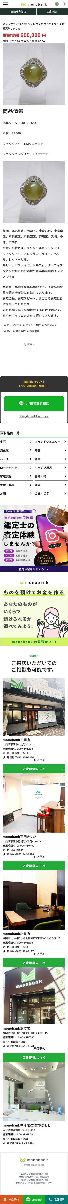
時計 (37, 450)
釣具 (37, 459)
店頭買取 (20, 331)
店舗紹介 (52, 11)
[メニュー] (5, 4)
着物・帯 (40, 476)
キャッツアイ (14, 325)
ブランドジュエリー (48, 441)
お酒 (3, 493)
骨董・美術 (7, 485)
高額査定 (34, 331)
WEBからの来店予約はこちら (34, 416)
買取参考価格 (18, 11)
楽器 (37, 485)
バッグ (4, 459)
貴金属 (4, 450)
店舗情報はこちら (34, 769)
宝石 (9, 331)
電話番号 (20, 757)
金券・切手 (42, 493)
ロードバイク (8, 467)
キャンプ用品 (43, 467)
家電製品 (6, 476)
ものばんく (50, 325)
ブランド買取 (33, 325)
